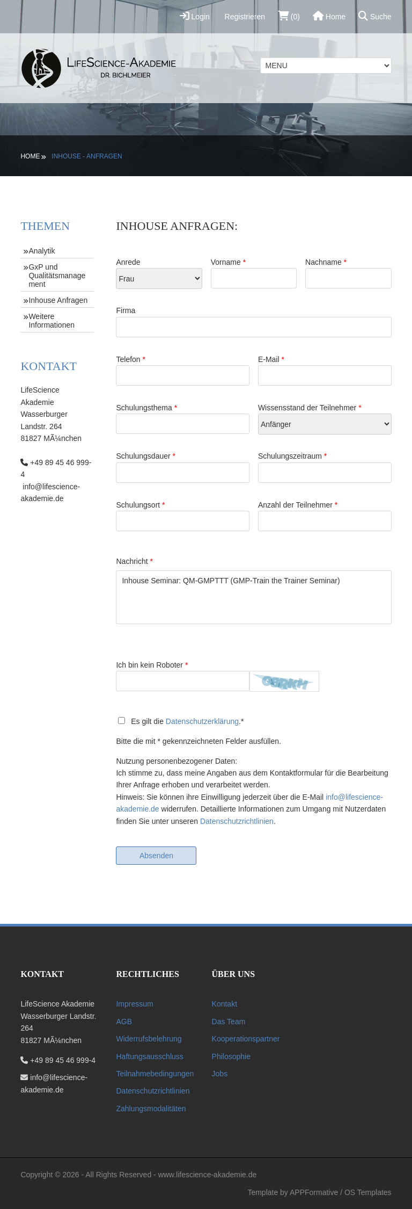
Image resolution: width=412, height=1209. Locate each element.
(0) (289, 16)
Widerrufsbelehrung (148, 1038)
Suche (375, 16)
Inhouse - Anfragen (87, 156)
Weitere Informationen (51, 320)
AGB (124, 1021)
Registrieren (244, 16)
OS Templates (368, 1192)
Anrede (159, 273)
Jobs (220, 1073)
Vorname (254, 273)
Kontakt (224, 1004)
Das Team (229, 1021)
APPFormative (314, 1192)
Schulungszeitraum (325, 467)
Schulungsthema (182, 418)
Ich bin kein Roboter (182, 676)
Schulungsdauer (182, 467)
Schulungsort (182, 516)
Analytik (41, 251)
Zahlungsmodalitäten (151, 1108)
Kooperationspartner (246, 1038)
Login (195, 16)
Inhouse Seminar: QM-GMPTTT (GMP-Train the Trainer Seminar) (253, 597)
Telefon (182, 370)
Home (329, 16)
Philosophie (231, 1056)
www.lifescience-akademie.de (207, 1174)
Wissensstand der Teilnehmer (325, 419)
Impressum (134, 1004)
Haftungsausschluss (149, 1056)
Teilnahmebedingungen (155, 1073)
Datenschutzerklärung (202, 721)
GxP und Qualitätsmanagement (56, 275)
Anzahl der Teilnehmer (325, 516)
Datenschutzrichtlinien (237, 821)
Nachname (348, 273)
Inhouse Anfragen (57, 300)
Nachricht (134, 561)
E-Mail (325, 370)
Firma (253, 321)
